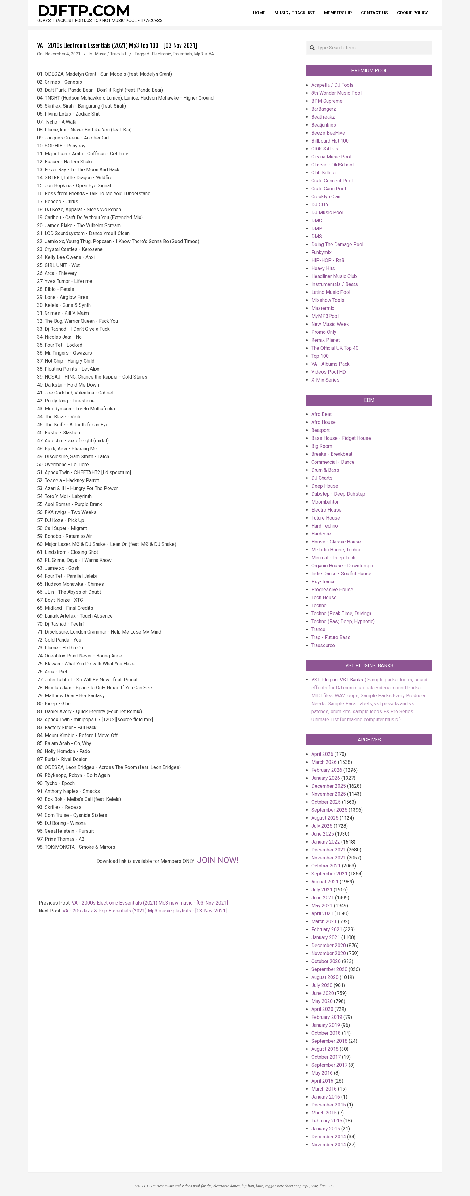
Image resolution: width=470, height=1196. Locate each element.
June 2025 (322, 834)
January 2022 (325, 842)
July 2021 (321, 890)
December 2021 (328, 850)
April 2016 (322, 1081)
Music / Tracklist (110, 53)
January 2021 (325, 937)
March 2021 (324, 921)
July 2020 (321, 985)
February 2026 (326, 770)
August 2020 (325, 977)
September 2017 (329, 1065)
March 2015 (324, 1113)
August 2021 (325, 882)
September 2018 (329, 1041)
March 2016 (324, 1089)
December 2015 (328, 1105)
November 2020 (328, 953)
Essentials (182, 53)
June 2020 (322, 993)
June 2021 (322, 898)
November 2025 (328, 794)
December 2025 (328, 786)
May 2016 (322, 1073)
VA (211, 53)
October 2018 (326, 1033)
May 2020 (322, 1001)
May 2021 (322, 905)
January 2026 (325, 778)
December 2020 (328, 945)
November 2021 (328, 858)
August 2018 (325, 1049)
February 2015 (326, 1121)
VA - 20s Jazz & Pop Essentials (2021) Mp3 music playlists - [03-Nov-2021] (145, 911)
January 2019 (325, 1025)
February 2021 (326, 929)
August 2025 (325, 818)
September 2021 (329, 874)
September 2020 (329, 969)
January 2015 (325, 1129)
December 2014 (328, 1137)
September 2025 (329, 810)
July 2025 (321, 826)
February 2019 (326, 1017)
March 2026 (324, 762)
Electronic (161, 53)
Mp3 (198, 53)
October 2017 (326, 1057)
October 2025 (326, 802)
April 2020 (322, 1009)
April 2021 (322, 913)
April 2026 (322, 754)
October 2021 (326, 866)
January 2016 (325, 1097)
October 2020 (326, 961)
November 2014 (328, 1145)
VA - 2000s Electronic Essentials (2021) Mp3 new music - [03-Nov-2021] (150, 903)
